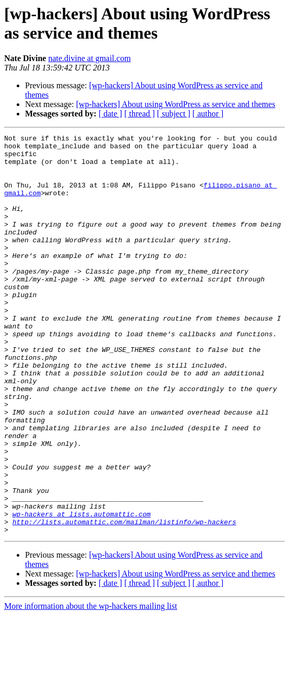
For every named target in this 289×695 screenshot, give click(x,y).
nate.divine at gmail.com (89, 58)
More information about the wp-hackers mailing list (90, 685)
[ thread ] (139, 113)
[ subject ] (173, 113)
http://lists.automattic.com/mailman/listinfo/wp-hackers (124, 600)
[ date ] (110, 113)
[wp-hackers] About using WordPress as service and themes (175, 104)
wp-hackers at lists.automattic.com (82, 590)
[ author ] (208, 113)
